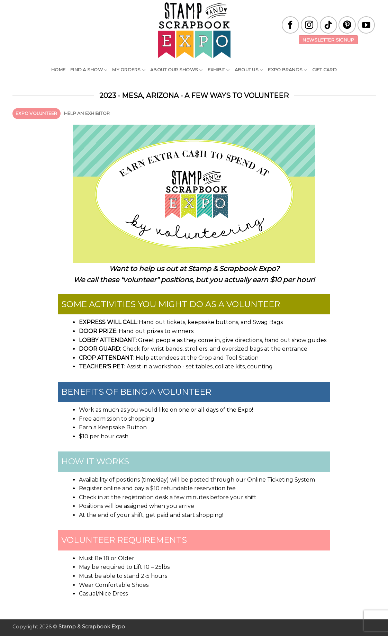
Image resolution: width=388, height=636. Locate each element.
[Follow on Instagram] (309, 25)
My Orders (128, 70)
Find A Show (88, 70)
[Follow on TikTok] (328, 25)
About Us (249, 70)
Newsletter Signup (328, 40)
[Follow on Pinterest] (347, 25)
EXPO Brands (287, 70)
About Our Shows (176, 70)
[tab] (36, 113)
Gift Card (324, 69)
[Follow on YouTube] (366, 25)
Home (58, 69)
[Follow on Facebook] (290, 25)
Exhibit (219, 70)
